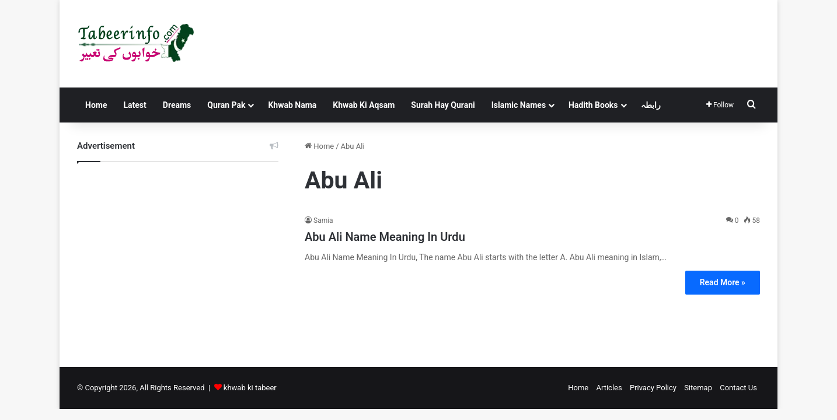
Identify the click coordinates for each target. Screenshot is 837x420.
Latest (134, 105)
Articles (609, 387)
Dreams (177, 105)
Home (96, 105)
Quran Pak (226, 105)
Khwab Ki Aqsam (364, 105)
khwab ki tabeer (250, 387)
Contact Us (738, 387)
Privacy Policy (653, 387)
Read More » (722, 282)
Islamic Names (518, 105)
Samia (323, 220)
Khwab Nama (292, 105)
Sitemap (698, 387)
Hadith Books (593, 105)
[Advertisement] (177, 255)
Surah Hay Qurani (443, 105)
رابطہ (651, 105)
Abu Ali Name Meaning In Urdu (385, 237)
